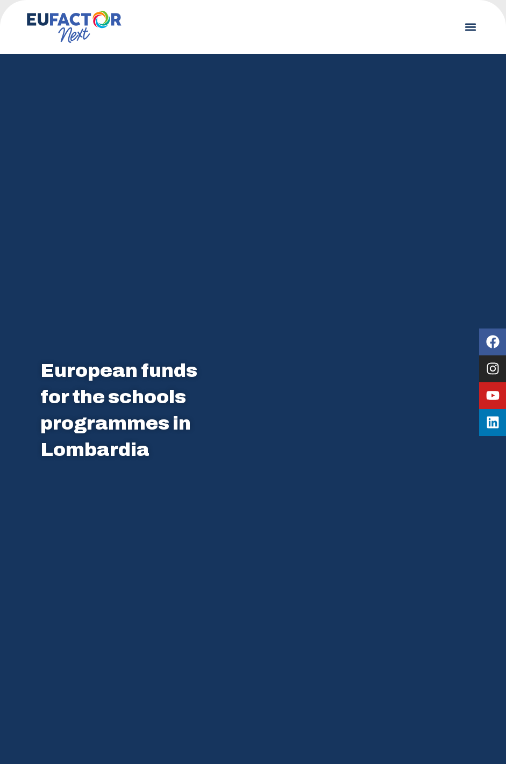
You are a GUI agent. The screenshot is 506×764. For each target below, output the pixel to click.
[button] (470, 27)
